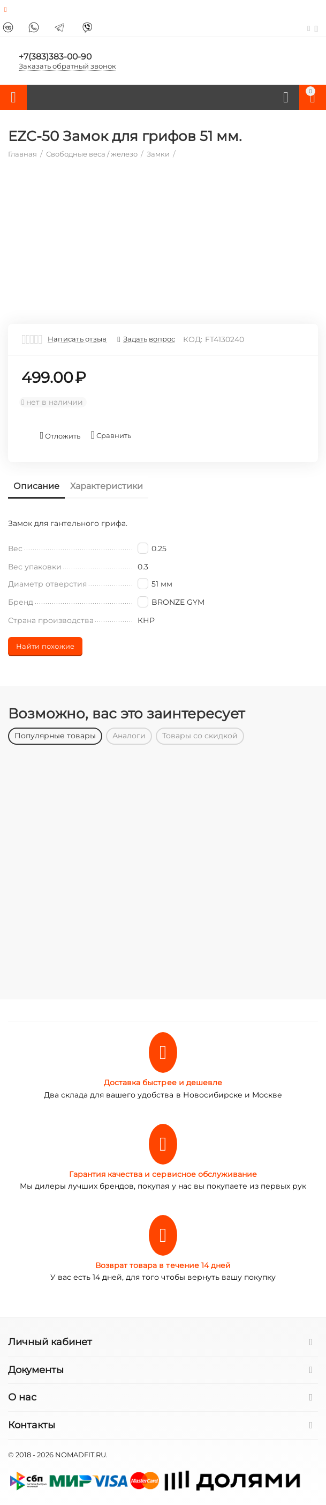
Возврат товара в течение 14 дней (162, 1265)
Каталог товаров (13, 97)
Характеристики (106, 486)
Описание (36, 486)
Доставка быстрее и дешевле (163, 1082)
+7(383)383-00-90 (56, 56)
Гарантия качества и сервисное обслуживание (162, 1174)
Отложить (60, 435)
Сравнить (110, 435)
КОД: (192, 339)
